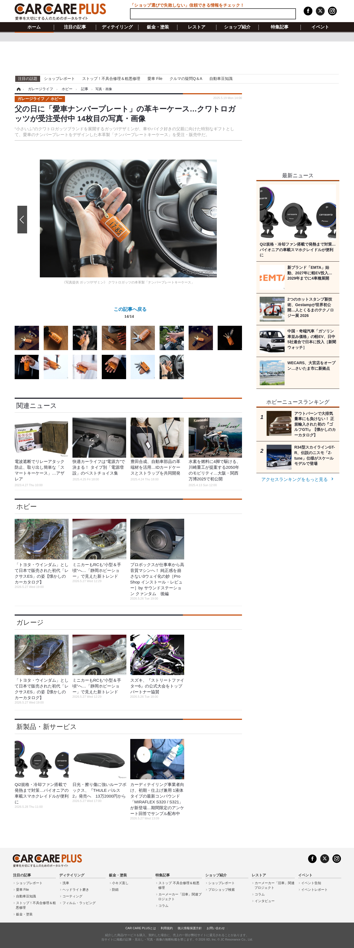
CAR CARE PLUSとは (140, 928)
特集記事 (279, 27)
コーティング (72, 896)
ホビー (26, 506)
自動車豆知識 (221, 78)
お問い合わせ (216, 928)
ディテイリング (117, 27)
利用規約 (167, 928)
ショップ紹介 (237, 27)
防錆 (115, 890)
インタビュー (265, 901)
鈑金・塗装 (158, 27)
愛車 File (154, 78)
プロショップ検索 (221, 890)
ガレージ (30, 622)
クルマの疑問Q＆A (186, 78)
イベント (320, 27)
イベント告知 (311, 883)
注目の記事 (75, 27)
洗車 (66, 883)
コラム (163, 906)
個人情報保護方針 (190, 928)
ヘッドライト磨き (76, 890)
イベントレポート (314, 890)
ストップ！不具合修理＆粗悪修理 (111, 78)
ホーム (34, 27)
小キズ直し (120, 883)
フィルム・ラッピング (79, 903)
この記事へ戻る (130, 313)
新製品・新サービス (46, 726)
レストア (196, 27)
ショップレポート (59, 78)
